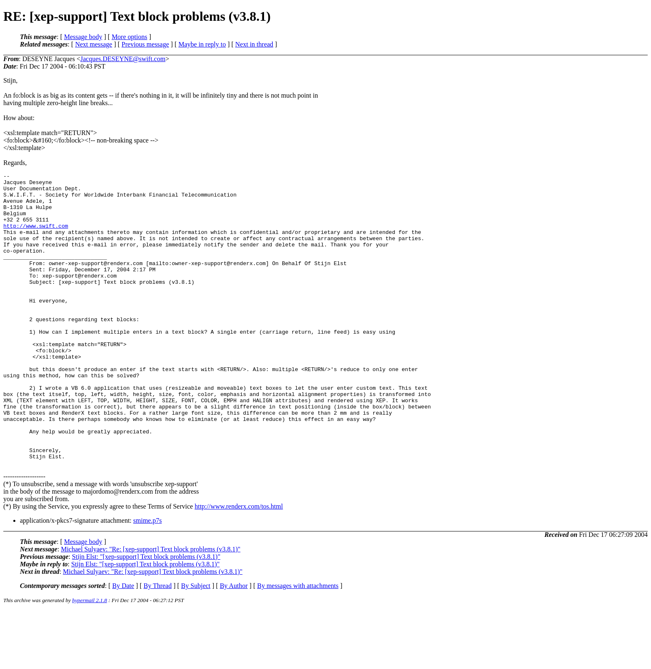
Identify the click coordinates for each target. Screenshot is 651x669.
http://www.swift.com (35, 237)
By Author (233, 644)
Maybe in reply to (202, 44)
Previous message (145, 44)
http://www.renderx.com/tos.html (239, 564)
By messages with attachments (297, 644)
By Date (123, 644)
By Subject (195, 644)
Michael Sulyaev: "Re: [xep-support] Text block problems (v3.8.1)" (150, 607)
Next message (93, 44)
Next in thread (254, 44)
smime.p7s (147, 579)
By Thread (158, 644)
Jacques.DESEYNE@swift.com (122, 58)
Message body (83, 36)
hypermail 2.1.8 (89, 659)
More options (129, 36)
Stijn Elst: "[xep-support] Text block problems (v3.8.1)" (146, 615)
